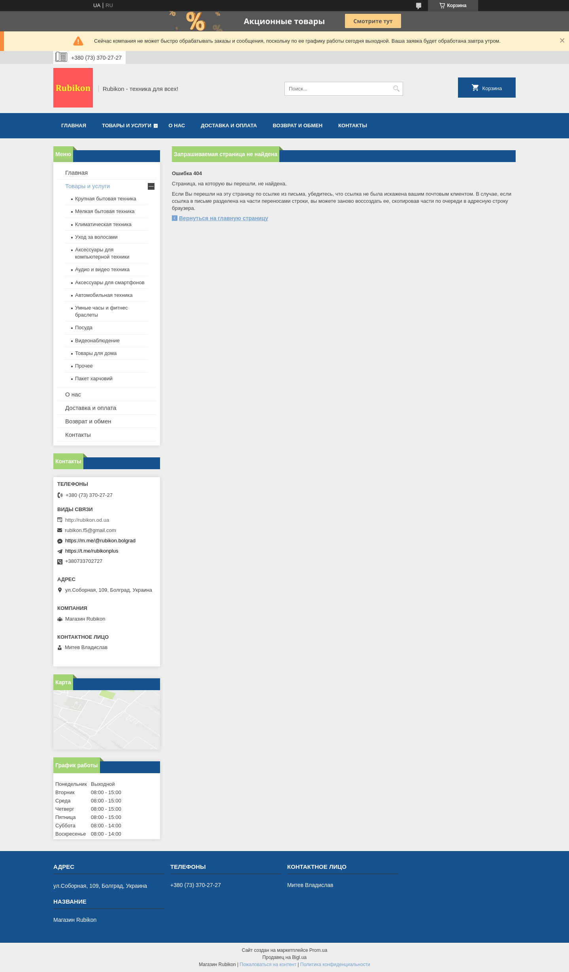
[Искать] (396, 89)
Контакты (352, 125)
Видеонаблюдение (97, 341)
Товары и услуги (126, 125)
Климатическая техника (103, 224)
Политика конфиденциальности (335, 964)
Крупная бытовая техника (105, 199)
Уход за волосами (96, 237)
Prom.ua (318, 950)
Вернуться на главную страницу (223, 218)
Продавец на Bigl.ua (284, 957)
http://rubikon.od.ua (87, 520)
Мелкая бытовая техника (105, 211)
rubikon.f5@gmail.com (90, 530)
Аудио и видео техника (102, 269)
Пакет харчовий (94, 378)
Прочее (84, 366)
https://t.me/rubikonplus (91, 551)
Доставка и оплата (229, 125)
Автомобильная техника (104, 295)
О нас (177, 125)
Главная (73, 125)
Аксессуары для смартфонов (110, 282)
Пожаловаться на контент (268, 964)
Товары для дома (96, 353)
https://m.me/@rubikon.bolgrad (100, 541)
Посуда (83, 327)
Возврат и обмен (297, 125)
